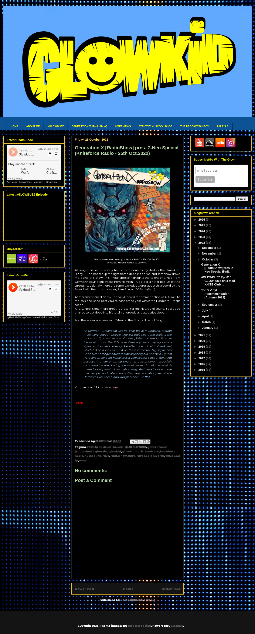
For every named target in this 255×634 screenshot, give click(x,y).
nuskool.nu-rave (97, 456)
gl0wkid (101, 451)
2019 (202, 346)
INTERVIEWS (123, 126)
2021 (202, 335)
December (209, 247)
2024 (202, 231)
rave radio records (150, 456)
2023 (202, 237)
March (206, 322)
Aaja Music (12, 182)
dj (126, 447)
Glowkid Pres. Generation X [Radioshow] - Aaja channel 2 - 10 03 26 (51, 182)
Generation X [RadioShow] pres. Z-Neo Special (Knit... (217, 268)
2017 (202, 358)
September (210, 304)
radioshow (118, 456)
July (205, 310)
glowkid (115, 451)
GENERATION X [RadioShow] (89, 126)
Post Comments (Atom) (137, 600)
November (209, 253)
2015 (202, 369)
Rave (131, 456)
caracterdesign (139, 626)
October (208, 259)
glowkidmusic (132, 451)
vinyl (83, 460)
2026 (202, 219)
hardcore (152, 451)
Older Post (171, 588)
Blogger (177, 626)
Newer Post (85, 588)
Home (128, 588)
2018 (202, 352)
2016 (202, 364)
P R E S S (222, 126)
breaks (118, 447)
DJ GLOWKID (137, 447)
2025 (202, 225)
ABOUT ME (33, 126)
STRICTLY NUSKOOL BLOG (155, 126)
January (208, 327)
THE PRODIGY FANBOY (194, 126)
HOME (14, 126)
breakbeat (103, 447)
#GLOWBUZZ (56, 126)
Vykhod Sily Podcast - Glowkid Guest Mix (52, 317)
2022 (90, 447)
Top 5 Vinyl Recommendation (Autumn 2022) (215, 293)
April (206, 316)
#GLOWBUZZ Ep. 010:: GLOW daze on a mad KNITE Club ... (218, 281)
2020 (202, 341)
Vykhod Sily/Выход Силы (19, 317)
